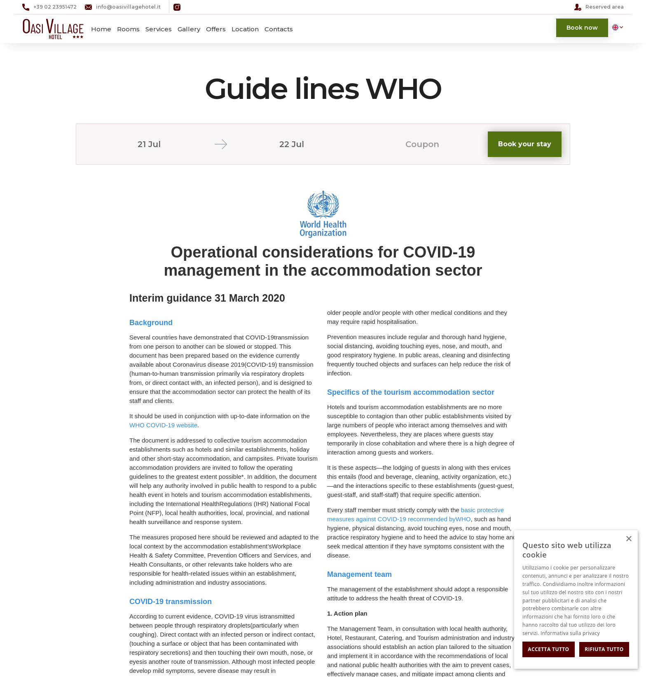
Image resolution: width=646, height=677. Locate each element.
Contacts (278, 29)
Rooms (128, 29)
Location (245, 29)
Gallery (189, 29)
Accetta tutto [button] (548, 649)
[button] (616, 27)
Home (101, 29)
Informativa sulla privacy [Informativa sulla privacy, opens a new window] (570, 633)
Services (158, 29)
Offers (216, 29)
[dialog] (576, 599)
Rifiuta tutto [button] (604, 649)
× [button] (628, 539)
